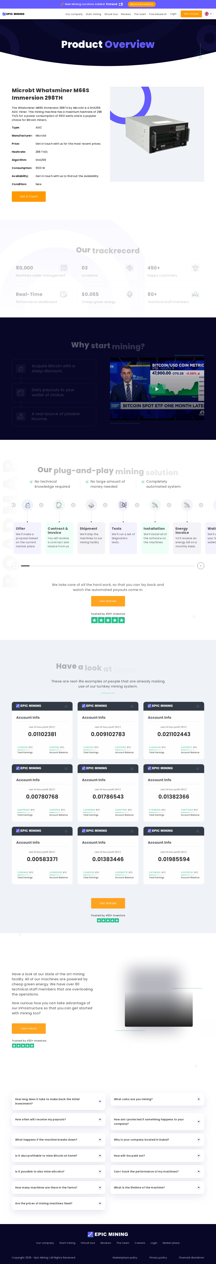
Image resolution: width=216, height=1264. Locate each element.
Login (173, 13)
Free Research (158, 14)
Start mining (93, 14)
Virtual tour (111, 14)
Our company (74, 14)
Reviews (126, 14)
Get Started (191, 14)
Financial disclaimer (191, 1257)
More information (141, 4)
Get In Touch (29, 196)
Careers (140, 1243)
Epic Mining (41, 1257)
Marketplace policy (125, 1257)
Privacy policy (158, 1257)
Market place (171, 1243)
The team (140, 14)
